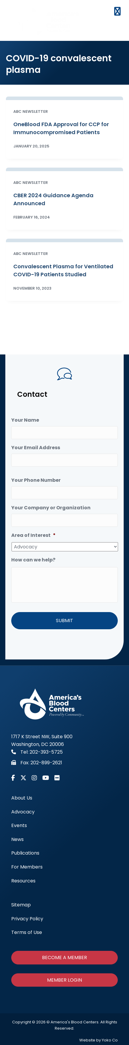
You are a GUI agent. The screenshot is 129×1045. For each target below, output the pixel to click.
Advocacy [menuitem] (23, 811)
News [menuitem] (17, 839)
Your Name (25, 420)
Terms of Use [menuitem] (26, 932)
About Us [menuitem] (21, 797)
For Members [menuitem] (27, 866)
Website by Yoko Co (98, 1040)
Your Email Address (35, 448)
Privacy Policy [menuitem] (27, 918)
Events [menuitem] (19, 825)
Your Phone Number (36, 480)
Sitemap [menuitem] (21, 904)
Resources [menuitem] (23, 880)
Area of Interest (33, 535)
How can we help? (33, 560)
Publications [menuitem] (25, 853)
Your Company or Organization (51, 508)
